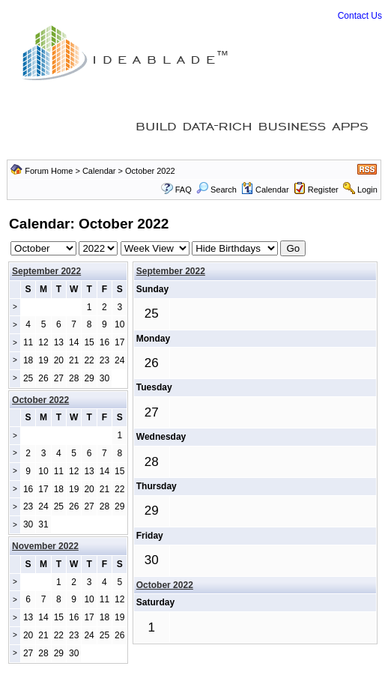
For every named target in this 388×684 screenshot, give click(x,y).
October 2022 (164, 585)
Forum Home (49, 170)
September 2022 (46, 271)
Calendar (99, 170)
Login (367, 189)
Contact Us (360, 15)
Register (323, 189)
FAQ (183, 189)
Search (216, 189)
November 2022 (45, 546)
